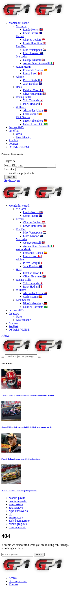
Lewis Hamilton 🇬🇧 (34, 43)
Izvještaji (14, 130)
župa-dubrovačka (19, 510)
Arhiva (5, 335)
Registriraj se (12, 180)
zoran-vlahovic (17, 527)
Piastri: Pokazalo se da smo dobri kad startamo (20, 459)
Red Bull (21, 46)
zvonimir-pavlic (18, 501)
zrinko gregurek (18, 523)
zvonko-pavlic (17, 497)
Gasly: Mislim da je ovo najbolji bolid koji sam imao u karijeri (27, 427)
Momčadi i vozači (19, 22)
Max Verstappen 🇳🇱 (34, 49)
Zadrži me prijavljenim (22, 173)
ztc (10, 514)
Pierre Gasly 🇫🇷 (32, 80)
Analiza (13, 140)
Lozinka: (9, 169)
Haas (19, 86)
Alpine (20, 76)
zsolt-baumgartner (19, 520)
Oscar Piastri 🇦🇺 (32, 33)
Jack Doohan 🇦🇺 (32, 83)
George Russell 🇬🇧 (34, 59)
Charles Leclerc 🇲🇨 (34, 39)
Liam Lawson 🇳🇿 (33, 53)
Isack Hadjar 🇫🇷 (32, 103)
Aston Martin (23, 66)
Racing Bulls (23, 96)
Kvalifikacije (23, 137)
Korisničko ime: (14, 165)
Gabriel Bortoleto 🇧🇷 (35, 124)
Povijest (13, 143)
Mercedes (21, 56)
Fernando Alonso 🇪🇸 (35, 70)
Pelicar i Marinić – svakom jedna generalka (19, 491)
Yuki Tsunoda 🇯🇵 (33, 100)
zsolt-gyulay (16, 517)
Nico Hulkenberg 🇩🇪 (35, 120)
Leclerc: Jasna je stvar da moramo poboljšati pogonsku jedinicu (27, 395)
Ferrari (20, 36)
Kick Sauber (23, 117)
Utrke (19, 133)
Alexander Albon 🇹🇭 (35, 110)
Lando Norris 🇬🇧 (33, 29)
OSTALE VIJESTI (19, 146)
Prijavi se (11, 176)
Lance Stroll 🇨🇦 (32, 73)
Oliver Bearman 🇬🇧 (34, 93)
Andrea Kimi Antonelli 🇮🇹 (38, 63)
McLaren (21, 26)
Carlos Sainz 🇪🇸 (32, 113)
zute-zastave (16, 504)
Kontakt (13, 584)
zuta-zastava (16, 507)
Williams (21, 107)
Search (39, 554)
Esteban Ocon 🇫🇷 (33, 90)
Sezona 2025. (16, 127)
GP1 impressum (18, 581)
